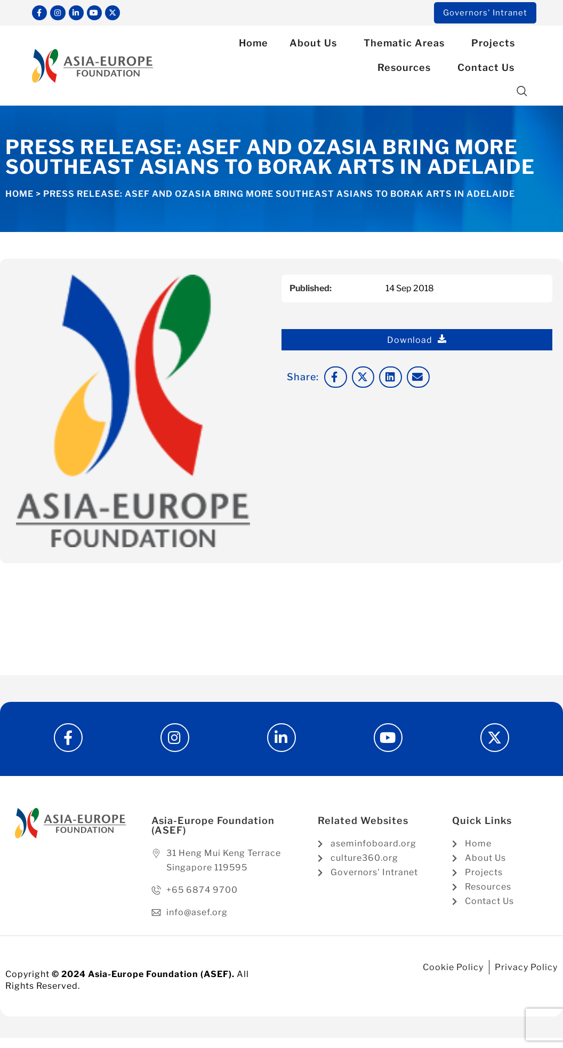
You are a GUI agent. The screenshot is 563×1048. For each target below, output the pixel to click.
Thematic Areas (407, 45)
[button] (522, 93)
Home (253, 45)
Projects (495, 45)
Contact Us (488, 69)
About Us (315, 45)
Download (417, 342)
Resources (406, 69)
